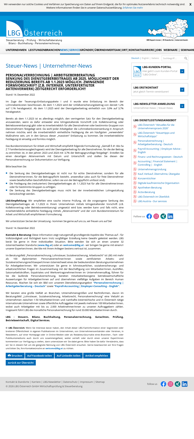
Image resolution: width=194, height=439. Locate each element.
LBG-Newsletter (52, 382)
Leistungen (36, 50)
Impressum (86, 382)
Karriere (36, 382)
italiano (155, 58)
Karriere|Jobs (151, 50)
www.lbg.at (45, 245)
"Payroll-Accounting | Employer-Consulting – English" (86, 286)
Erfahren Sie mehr (133, 7)
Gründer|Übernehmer (96, 50)
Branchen (52, 50)
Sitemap (100, 382)
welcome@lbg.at (73, 245)
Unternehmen (16, 50)
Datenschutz (70, 382)
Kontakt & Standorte (18, 382)
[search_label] (173, 58)
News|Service (70, 50)
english (145, 58)
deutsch (135, 58)
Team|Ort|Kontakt (127, 50)
